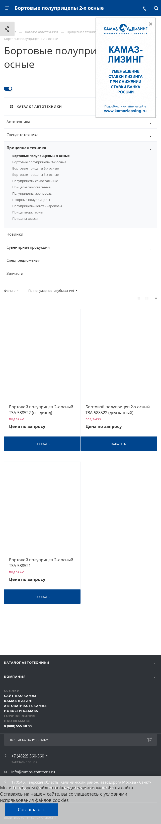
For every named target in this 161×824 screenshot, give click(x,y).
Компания (15, 676)
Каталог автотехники (26, 662)
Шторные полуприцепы (31, 199)
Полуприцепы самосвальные (35, 181)
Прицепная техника (82, 148)
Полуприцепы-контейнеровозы (37, 206)
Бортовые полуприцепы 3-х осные (39, 162)
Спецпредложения (23, 260)
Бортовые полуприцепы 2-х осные (41, 155)
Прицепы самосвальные (31, 187)
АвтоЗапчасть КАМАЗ (25, 705)
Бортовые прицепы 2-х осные (35, 168)
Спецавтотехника (82, 135)
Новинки (15, 234)
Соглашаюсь (31, 809)
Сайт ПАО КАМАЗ (20, 695)
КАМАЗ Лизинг (18, 700)
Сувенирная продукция (82, 247)
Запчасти (15, 273)
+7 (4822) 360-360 (27, 756)
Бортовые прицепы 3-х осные (35, 174)
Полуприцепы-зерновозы (32, 193)
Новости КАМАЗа (21, 710)
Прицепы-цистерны (27, 212)
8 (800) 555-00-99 (18, 726)
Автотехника (82, 122)
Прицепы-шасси (25, 218)
